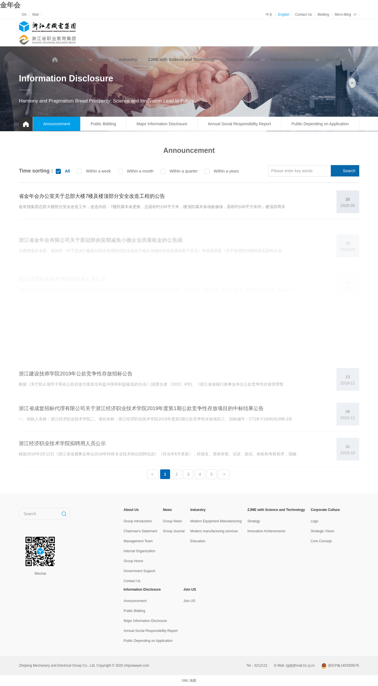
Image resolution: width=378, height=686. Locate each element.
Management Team (138, 541)
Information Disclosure (295, 59)
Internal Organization (139, 551)
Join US (335, 59)
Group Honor (133, 561)
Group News (172, 521)
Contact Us (303, 15)
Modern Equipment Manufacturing (216, 521)
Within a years (225, 171)
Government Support (139, 571)
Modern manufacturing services (214, 531)
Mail (35, 15)
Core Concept (321, 541)
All (67, 171)
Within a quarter (183, 171)
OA (24, 15)
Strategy (253, 521)
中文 (269, 15)
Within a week (98, 171)
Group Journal (174, 531)
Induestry (130, 59)
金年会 (10, 5)
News (105, 59)
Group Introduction (138, 521)
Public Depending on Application (320, 124)
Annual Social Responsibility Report (239, 124)
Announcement (56, 124)
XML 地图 (189, 681)
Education (197, 541)
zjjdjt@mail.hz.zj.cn (300, 665)
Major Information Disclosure (162, 124)
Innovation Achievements (266, 531)
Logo (314, 521)
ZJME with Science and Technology (184, 59)
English (283, 15)
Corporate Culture (245, 59)
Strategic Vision (322, 531)
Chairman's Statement (140, 531)
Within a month (139, 171)
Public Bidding (103, 124)
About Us (80, 59)
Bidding (323, 15)
